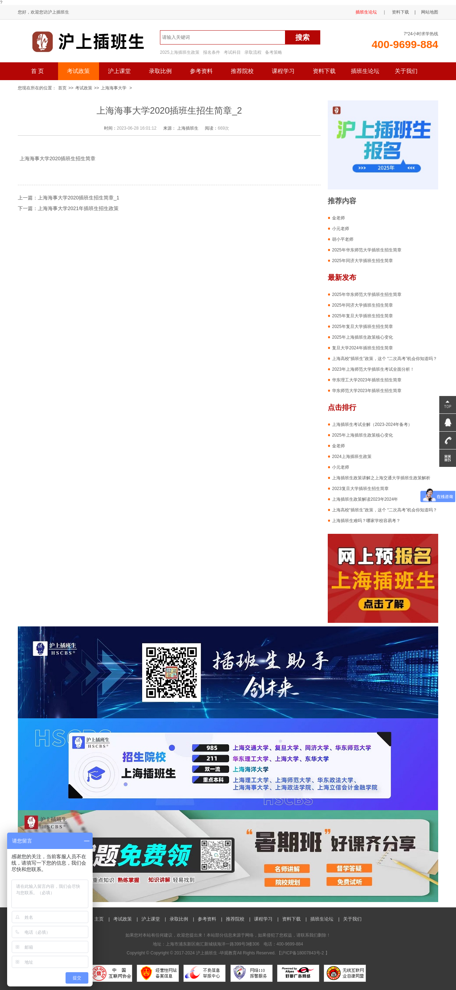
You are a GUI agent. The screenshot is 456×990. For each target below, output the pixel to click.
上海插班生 (187, 128)
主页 (99, 919)
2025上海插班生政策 (180, 52)
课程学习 (283, 71)
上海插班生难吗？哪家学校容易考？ (366, 520)
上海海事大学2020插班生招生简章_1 (78, 197)
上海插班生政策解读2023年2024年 (365, 499)
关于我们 (406, 71)
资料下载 (400, 12)
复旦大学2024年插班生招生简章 (362, 347)
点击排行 (342, 407)
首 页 (37, 71)
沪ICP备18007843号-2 (303, 952)
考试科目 (232, 52)
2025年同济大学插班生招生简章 (362, 260)
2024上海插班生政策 (352, 456)
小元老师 (340, 228)
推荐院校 (242, 71)
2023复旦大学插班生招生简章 (360, 488)
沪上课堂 (119, 71)
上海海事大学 (113, 87)
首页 (62, 87)
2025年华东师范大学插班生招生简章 (366, 250)
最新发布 (342, 277)
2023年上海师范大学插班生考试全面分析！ (373, 369)
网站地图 (429, 12)
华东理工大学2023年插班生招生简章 (366, 379)
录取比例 (160, 71)
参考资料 (201, 71)
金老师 (338, 217)
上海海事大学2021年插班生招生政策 (78, 208)
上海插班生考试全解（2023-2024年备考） (372, 424)
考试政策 (78, 71)
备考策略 (273, 52)
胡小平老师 (342, 239)
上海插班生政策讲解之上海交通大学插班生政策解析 (381, 477)
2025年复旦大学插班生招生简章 (362, 315)
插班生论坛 (366, 12)
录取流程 (252, 52)
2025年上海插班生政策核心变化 (362, 337)
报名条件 (211, 52)
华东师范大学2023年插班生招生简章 (366, 390)
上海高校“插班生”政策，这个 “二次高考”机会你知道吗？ (384, 358)
